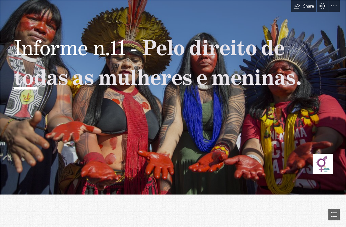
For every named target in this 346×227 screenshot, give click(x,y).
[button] (303, 6)
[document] (173, 113)
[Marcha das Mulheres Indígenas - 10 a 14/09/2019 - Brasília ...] (173, 97)
